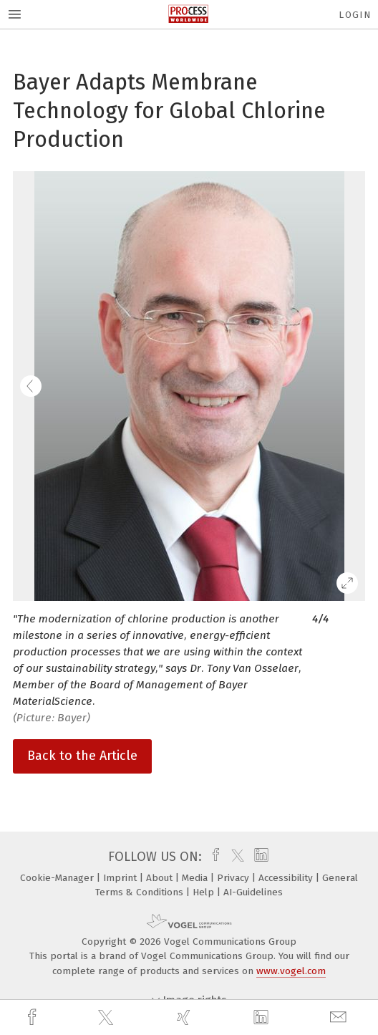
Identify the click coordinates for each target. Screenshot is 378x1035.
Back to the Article (82, 756)
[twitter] (107, 1018)
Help (205, 892)
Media (196, 878)
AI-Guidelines (253, 892)
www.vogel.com (291, 971)
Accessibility (287, 878)
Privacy (234, 878)
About (160, 878)
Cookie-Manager (58, 878)
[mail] (340, 1017)
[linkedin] (262, 1017)
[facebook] (33, 1017)
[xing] (185, 1017)
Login (355, 15)
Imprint (121, 878)
